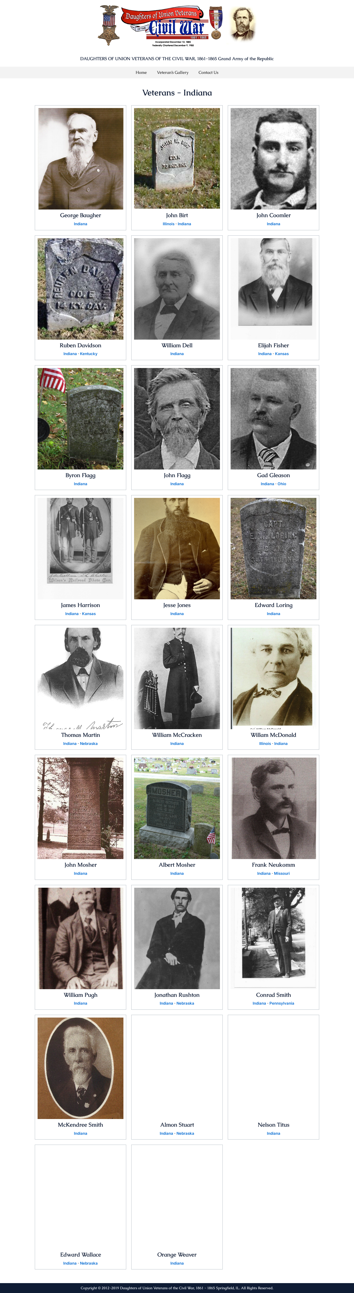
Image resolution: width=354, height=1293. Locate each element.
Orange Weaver (177, 1256)
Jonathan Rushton (177, 996)
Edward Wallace (81, 1256)
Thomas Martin (80, 735)
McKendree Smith (80, 1126)
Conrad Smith (274, 996)
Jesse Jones (177, 605)
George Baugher (80, 215)
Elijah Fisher (273, 345)
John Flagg (177, 475)
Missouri (282, 874)
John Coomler (273, 215)
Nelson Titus (274, 1126)
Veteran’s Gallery (172, 72)
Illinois (168, 223)
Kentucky (89, 354)
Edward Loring (273, 605)
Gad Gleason (273, 475)
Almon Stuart (177, 1126)
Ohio (282, 484)
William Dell (177, 345)
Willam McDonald (273, 735)
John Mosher (80, 865)
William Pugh (80, 996)
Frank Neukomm (273, 865)
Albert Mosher (177, 865)
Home (141, 72)
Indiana (80, 223)
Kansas (282, 354)
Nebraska (89, 744)
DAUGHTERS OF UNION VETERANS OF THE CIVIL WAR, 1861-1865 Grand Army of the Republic (177, 58)
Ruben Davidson (80, 345)
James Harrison (80, 605)
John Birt (177, 215)
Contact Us (208, 72)
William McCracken (177, 735)
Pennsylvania (282, 1004)
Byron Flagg (81, 475)
